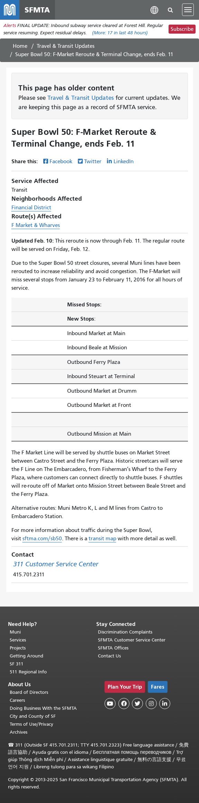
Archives (18, 732)
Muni (15, 632)
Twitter (92, 161)
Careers (17, 700)
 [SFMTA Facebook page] (124, 703)
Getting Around (26, 656)
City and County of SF (33, 716)
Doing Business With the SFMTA (43, 708)
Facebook (60, 161)
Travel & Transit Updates (65, 46)
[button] (154, 9)
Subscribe (182, 29)
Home (20, 46)
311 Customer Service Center (55, 564)
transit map (102, 538)
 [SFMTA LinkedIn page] (164, 703)
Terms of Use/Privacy (31, 724)
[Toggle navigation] (188, 9)
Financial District (31, 207)
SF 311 (17, 664)
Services (18, 640)
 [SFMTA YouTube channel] (110, 703)
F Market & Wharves (35, 225)
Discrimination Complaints (125, 632)
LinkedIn (124, 161)
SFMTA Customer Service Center (131, 640)
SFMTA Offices (113, 648)
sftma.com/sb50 (42, 538)
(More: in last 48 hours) (120, 33)
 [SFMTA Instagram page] (151, 703)
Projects (18, 648)
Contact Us (109, 656)
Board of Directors (29, 692)
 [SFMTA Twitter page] (137, 703)
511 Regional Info (28, 672)
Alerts (9, 25)
